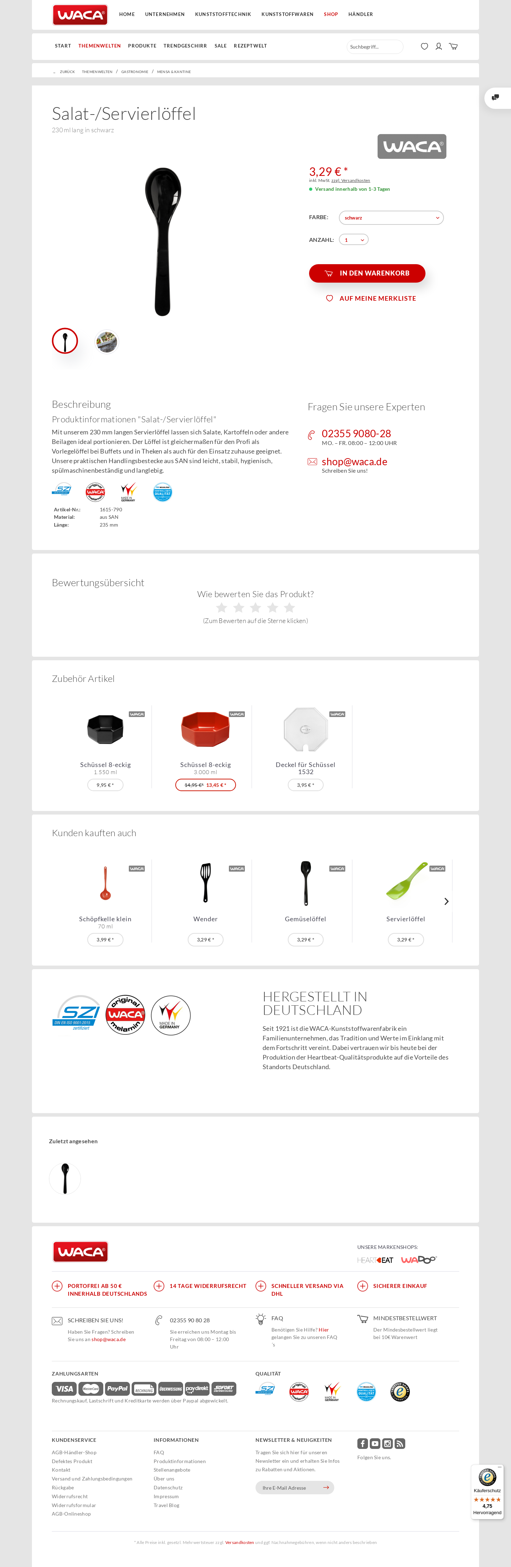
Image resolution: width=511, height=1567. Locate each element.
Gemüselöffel (305, 919)
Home (127, 14)
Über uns (164, 1479)
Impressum (166, 1496)
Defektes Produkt (72, 1461)
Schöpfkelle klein (105, 922)
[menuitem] (65, 46)
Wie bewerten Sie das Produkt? (255, 607)
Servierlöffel (405, 919)
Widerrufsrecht (70, 1496)
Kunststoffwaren (288, 14)
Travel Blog (166, 1505)
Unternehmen (165, 14)
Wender (205, 919)
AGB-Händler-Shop (74, 1452)
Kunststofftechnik (223, 14)
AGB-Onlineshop (71, 1514)
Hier (324, 1330)
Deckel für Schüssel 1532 (306, 768)
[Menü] (499, 1469)
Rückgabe (63, 1487)
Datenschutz (168, 1487)
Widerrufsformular (74, 1505)
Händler (360, 14)
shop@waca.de (109, 1339)
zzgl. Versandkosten (350, 180)
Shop (331, 14)
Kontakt (61, 1470)
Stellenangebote (172, 1470)
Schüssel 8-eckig (105, 768)
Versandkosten (239, 1542)
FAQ (159, 1452)
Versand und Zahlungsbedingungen (92, 1479)
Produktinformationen (180, 1461)
